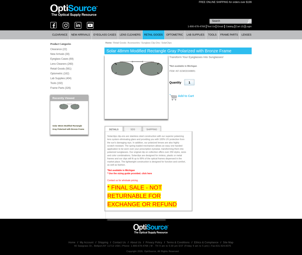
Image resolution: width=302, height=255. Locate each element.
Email (220, 26)
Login (249, 26)
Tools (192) (56, 83)
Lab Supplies (195, 34)
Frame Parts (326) (60, 87)
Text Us (211, 26)
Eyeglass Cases (105, 34)
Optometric (174, 34)
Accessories (134, 42)
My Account (87, 242)
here (149, 173)
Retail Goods (153, 34)
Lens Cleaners (130, 34)
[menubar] (150, 34)
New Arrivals (80, 34)
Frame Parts (229, 34)
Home (72, 242)
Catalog (230, 26)
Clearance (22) (58, 49)
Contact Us (120, 242)
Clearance (60, 34)
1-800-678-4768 (196, 26)
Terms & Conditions (178, 242)
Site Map (228, 242)
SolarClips (166, 42)
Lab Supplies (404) (61, 78)
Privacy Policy (154, 242)
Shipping (103, 242)
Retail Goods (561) (61, 68)
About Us (136, 242)
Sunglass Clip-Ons (150, 42)
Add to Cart (186, 96)
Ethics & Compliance (206, 242)
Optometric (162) (59, 73)
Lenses (246, 34)
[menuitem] (60, 34)
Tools (212, 34)
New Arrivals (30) (59, 54)
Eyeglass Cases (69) (62, 58)
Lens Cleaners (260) (61, 63)
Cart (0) (240, 26)
